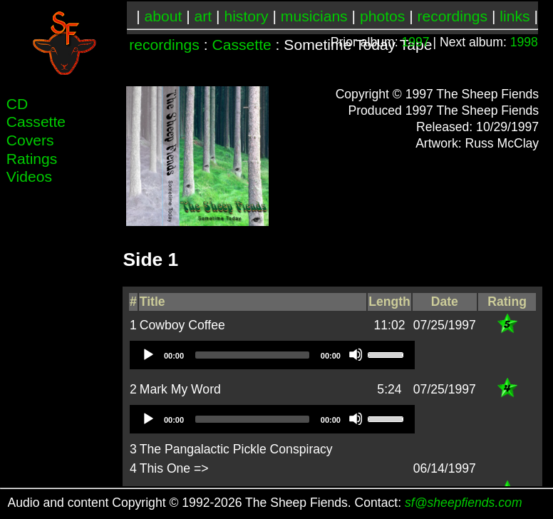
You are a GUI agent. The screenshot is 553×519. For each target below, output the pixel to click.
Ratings (32, 158)
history (246, 16)
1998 (524, 42)
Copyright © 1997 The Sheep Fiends (437, 94)
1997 (416, 42)
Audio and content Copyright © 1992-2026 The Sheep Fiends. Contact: (265, 502)
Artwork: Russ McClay (477, 143)
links (514, 16)
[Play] (147, 354)
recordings (453, 16)
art (203, 16)
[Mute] (355, 354)
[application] (272, 355)
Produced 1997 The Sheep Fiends (443, 110)
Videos (29, 176)
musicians (314, 16)
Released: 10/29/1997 (477, 127)
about (163, 16)
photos (382, 16)
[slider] (252, 355)
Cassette (241, 44)
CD (17, 104)
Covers (30, 140)
